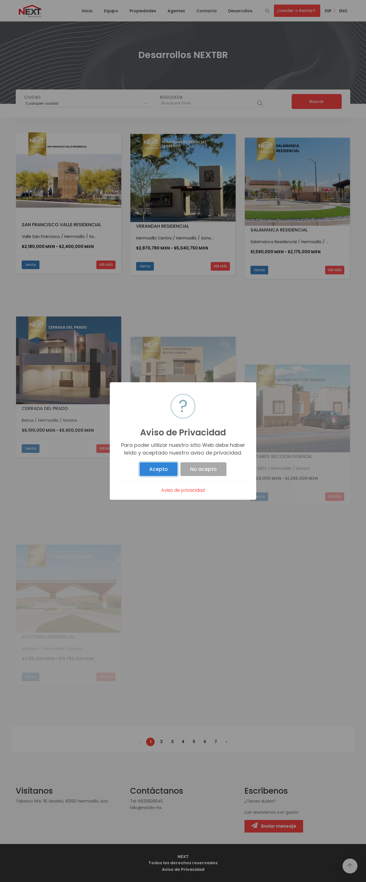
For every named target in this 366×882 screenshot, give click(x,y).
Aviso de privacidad (183, 490)
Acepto (158, 469)
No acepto (203, 469)
